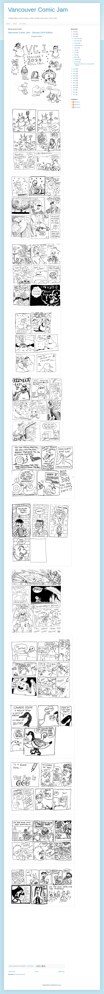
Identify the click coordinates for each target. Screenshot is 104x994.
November (77, 41)
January (76, 62)
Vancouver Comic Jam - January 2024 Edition (30, 32)
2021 (74, 73)
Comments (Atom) (20, 974)
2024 (74, 36)
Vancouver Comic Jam (38, 9)
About (15, 24)
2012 (74, 94)
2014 (74, 90)
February (76, 59)
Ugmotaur (77, 102)
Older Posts (61, 971)
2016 (74, 85)
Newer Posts (11, 971)
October (76, 43)
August (76, 48)
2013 (74, 92)
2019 (74, 78)
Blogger (59, 985)
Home (8, 24)
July (75, 50)
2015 (74, 87)
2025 (74, 34)
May (75, 55)
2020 (74, 76)
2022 (74, 71)
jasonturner (77, 107)
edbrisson (77, 104)
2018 (74, 80)
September (77, 45)
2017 (74, 83)
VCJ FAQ (23, 24)
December (77, 38)
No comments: (30, 966)
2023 (74, 69)
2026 (74, 32)
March (76, 57)
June (75, 52)
